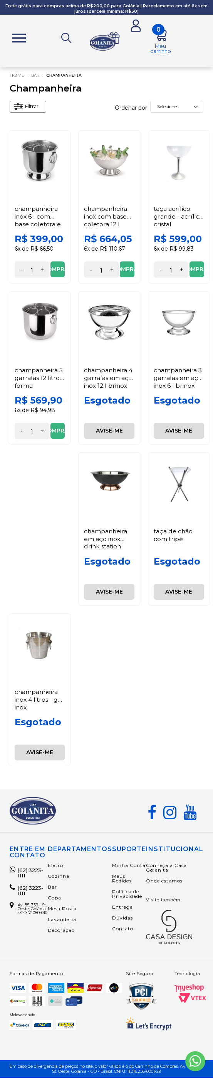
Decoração (61, 931)
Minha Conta (129, 866)
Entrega (122, 908)
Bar (36, 77)
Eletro (55, 866)
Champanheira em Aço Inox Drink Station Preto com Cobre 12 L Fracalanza (106, 551)
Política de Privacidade (127, 895)
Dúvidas (122, 919)
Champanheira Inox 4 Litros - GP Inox (39, 701)
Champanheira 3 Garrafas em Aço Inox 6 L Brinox (178, 379)
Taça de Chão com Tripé (173, 536)
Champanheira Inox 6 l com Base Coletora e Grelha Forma (38, 221)
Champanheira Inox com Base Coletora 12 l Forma (106, 221)
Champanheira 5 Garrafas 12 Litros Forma (39, 379)
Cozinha (58, 877)
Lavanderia (62, 920)
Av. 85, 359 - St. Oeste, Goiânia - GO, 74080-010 (28, 919)
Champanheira (68, 77)
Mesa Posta (62, 910)
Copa (54, 899)
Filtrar (28, 108)
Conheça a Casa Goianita (166, 869)
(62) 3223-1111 (28, 875)
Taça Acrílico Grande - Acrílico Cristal (178, 218)
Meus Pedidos (122, 879)
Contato (122, 930)
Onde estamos (164, 882)
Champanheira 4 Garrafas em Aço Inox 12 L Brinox (109, 379)
